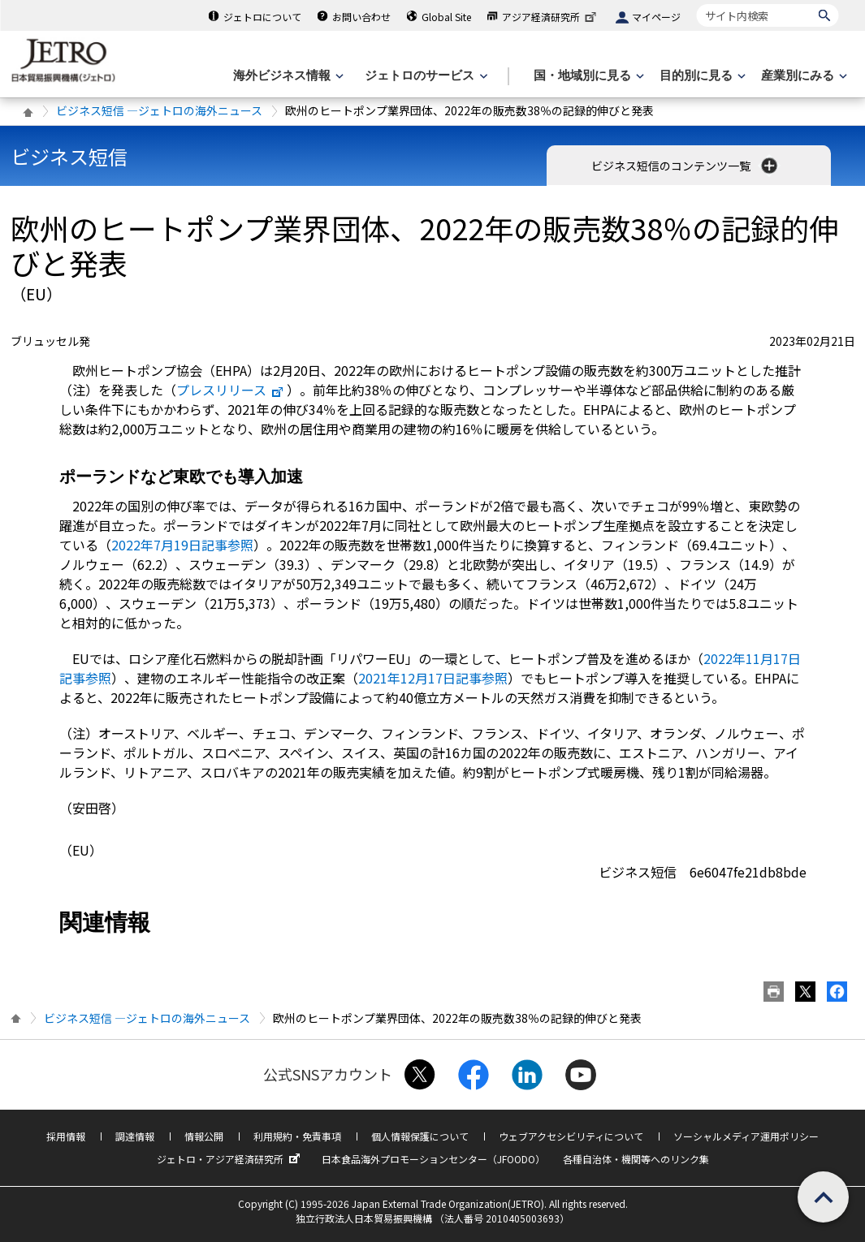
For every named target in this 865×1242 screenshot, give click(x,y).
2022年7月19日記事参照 (182, 544)
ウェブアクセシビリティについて (571, 1136)
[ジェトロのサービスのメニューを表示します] (424, 76)
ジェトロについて (262, 17)
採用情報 (65, 1136)
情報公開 (203, 1136)
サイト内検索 (696, 3)
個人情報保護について (420, 1136)
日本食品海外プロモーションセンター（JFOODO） (433, 1159)
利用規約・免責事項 (297, 1136)
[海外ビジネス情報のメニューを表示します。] (286, 76)
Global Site (446, 17)
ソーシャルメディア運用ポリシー (746, 1136)
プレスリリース (230, 389)
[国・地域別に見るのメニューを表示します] (587, 76)
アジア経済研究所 (550, 17)
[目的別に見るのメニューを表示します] (701, 76)
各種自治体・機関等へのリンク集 (636, 1159)
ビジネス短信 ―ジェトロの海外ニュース (159, 110)
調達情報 (134, 1136)
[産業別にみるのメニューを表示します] (802, 76)
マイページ (656, 17)
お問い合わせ (361, 17)
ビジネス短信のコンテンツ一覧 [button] (686, 165)
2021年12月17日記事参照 (433, 678)
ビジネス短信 (69, 156)
